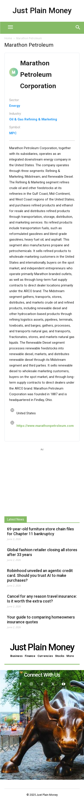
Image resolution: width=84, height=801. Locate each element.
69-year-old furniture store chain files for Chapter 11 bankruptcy (40, 531)
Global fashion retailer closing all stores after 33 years (42, 552)
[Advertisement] (42, 479)
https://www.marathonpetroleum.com (45, 426)
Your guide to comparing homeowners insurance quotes (41, 619)
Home (8, 38)
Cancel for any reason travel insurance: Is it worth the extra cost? (42, 598)
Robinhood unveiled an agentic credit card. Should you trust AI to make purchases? (40, 575)
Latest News (15, 519)
